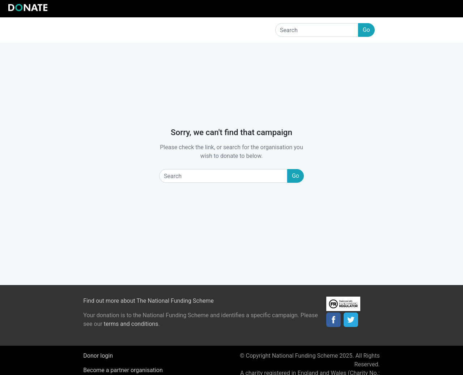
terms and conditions (131, 323)
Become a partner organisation (122, 370)
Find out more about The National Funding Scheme (148, 300)
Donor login (98, 355)
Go (366, 29)
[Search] (316, 30)
